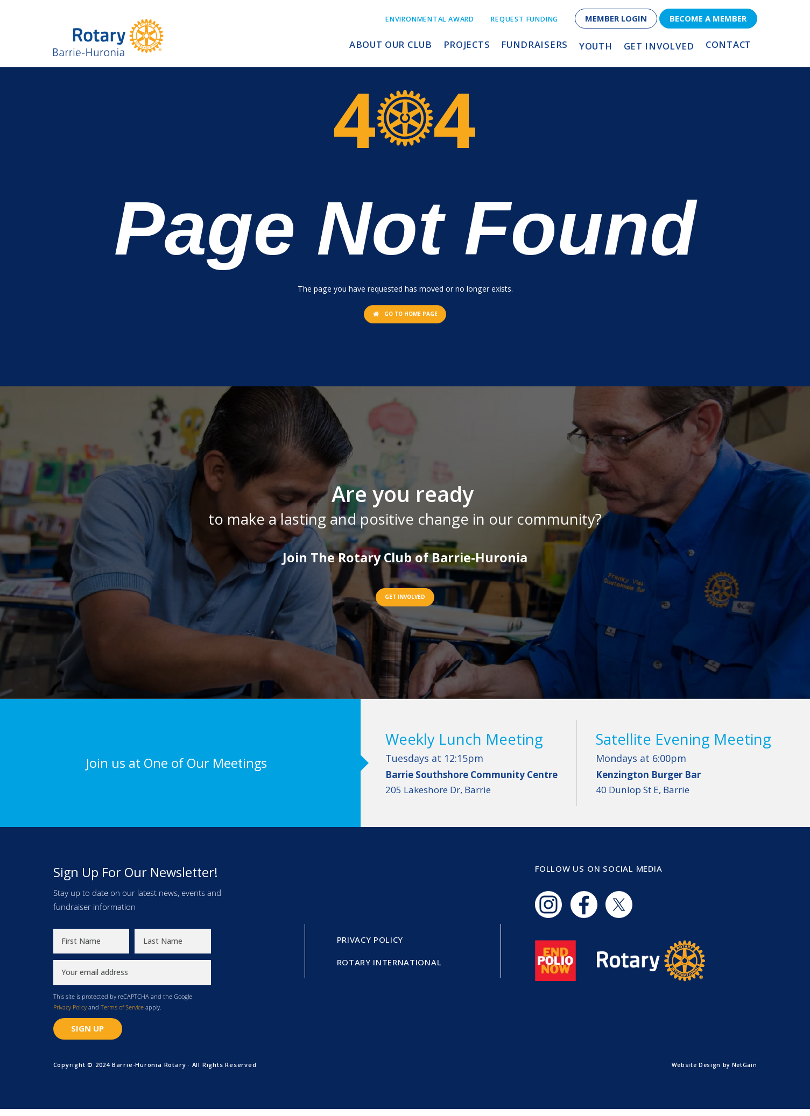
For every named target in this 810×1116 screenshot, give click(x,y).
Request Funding (524, 19)
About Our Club (403, 47)
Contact (728, 47)
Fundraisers (540, 47)
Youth (599, 47)
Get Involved (661, 47)
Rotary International (390, 969)
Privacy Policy (70, 1014)
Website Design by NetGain (712, 1072)
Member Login (616, 18)
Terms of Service (122, 1014)
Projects (476, 47)
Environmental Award (429, 19)
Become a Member (708, 18)
